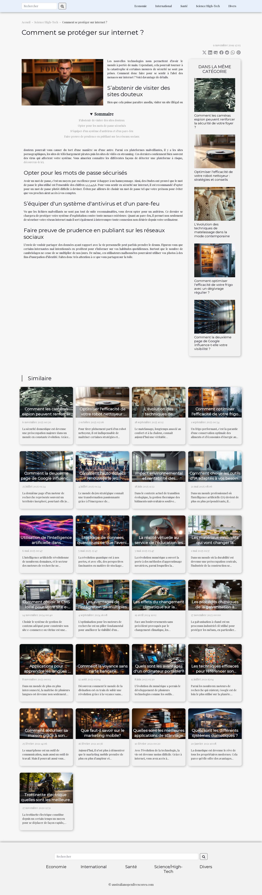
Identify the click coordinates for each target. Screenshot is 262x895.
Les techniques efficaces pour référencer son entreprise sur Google (215, 671)
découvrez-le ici (33, 162)
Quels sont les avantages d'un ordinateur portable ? (158, 669)
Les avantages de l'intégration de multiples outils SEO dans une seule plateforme (102, 609)
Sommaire (104, 114)
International (163, 6)
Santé (184, 6)
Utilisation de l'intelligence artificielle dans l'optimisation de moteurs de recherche (46, 545)
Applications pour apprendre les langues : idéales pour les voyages (46, 671)
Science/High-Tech (208, 6)
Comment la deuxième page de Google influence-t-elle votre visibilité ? (212, 343)
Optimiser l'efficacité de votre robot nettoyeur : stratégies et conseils (213, 176)
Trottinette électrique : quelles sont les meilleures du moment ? (46, 799)
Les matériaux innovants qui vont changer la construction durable (214, 542)
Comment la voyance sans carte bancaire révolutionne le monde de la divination (103, 674)
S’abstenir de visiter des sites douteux (102, 120)
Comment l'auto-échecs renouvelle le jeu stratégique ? (102, 478)
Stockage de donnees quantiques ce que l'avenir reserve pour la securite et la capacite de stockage (102, 545)
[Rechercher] (39, 6)
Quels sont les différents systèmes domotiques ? (215, 733)
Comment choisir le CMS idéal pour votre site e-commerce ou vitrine (46, 607)
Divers (232, 6)
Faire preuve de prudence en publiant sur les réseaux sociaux (101, 136)
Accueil (26, 22)
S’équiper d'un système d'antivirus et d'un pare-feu (101, 131)
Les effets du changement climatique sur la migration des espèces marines (158, 609)
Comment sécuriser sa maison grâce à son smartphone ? (46, 735)
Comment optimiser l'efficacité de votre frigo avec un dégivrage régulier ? (213, 286)
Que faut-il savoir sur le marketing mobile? (102, 733)
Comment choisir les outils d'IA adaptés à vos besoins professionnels (215, 478)
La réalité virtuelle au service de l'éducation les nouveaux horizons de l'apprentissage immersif (159, 545)
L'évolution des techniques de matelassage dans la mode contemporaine (212, 230)
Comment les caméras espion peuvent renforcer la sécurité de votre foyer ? (214, 121)
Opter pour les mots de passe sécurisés (102, 125)
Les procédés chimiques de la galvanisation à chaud (215, 607)
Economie (140, 6)
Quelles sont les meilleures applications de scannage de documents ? (158, 735)
